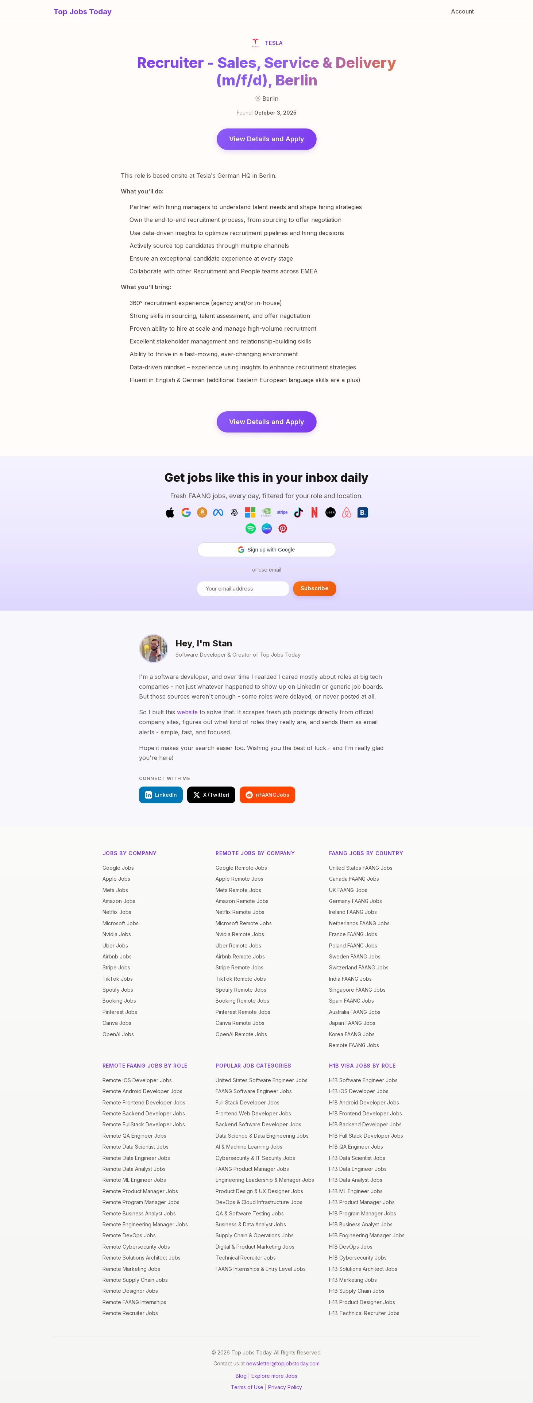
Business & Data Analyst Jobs (251, 1224)
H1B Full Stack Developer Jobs (366, 1136)
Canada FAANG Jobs (354, 879)
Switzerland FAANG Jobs (359, 967)
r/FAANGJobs (267, 795)
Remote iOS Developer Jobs (137, 1080)
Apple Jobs (116, 879)
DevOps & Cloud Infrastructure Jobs (259, 1202)
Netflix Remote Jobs (240, 912)
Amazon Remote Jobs (242, 901)
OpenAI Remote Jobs (241, 1034)
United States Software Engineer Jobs (262, 1080)
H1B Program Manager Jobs (362, 1213)
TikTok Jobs (118, 979)
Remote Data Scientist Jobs (136, 1146)
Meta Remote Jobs (238, 890)
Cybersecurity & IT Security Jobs (255, 1158)
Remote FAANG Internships (134, 1302)
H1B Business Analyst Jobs (361, 1224)
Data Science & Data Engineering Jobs (262, 1136)
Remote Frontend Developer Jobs (144, 1102)
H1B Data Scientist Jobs (357, 1158)
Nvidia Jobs (117, 934)
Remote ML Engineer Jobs (134, 1180)
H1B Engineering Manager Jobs (367, 1235)
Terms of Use (247, 1387)
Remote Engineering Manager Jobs (145, 1224)
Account (462, 11)
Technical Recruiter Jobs (246, 1257)
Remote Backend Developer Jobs (144, 1113)
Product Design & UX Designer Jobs (259, 1191)
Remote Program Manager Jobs (141, 1202)
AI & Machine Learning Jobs (249, 1146)
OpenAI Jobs (118, 1034)
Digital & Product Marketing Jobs (255, 1247)
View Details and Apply (266, 139)
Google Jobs (118, 868)
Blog (241, 1376)
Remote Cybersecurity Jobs (136, 1247)
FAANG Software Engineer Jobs (254, 1091)
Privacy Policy (285, 1387)
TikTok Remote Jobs (241, 979)
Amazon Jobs (119, 901)
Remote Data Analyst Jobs (134, 1169)
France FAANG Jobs (353, 934)
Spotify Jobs (118, 990)
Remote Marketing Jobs (131, 1269)
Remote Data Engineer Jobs (136, 1158)
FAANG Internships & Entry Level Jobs (261, 1269)
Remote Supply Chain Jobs (135, 1280)
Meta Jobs (115, 890)
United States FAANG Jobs (361, 868)
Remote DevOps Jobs (129, 1235)
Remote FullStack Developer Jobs (144, 1124)
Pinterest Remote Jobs (243, 1012)
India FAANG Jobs (350, 979)
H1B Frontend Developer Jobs (365, 1113)
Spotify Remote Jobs (241, 990)
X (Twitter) (211, 795)
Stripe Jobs (116, 967)
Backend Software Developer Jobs (258, 1124)
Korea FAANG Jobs (352, 1034)
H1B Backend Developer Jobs (365, 1124)
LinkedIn (161, 795)
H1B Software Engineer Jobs (363, 1080)
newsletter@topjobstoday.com (283, 1363)
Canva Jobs (117, 1023)
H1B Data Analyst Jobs (355, 1180)
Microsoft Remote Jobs (244, 923)
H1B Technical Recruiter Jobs (364, 1313)
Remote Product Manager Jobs (140, 1191)
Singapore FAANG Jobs (357, 990)
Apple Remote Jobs (239, 879)
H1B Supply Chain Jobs (357, 1291)
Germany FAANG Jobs (355, 901)
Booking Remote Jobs (242, 1001)
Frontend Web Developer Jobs (253, 1113)
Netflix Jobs (117, 912)
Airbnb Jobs (117, 956)
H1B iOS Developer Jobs (359, 1091)
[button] (266, 549)
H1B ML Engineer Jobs (356, 1191)
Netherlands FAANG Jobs (359, 923)
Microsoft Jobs (121, 923)
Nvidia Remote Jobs (240, 934)
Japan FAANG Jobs (352, 1023)
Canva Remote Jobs (240, 1023)
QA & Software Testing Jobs (250, 1213)
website (187, 712)
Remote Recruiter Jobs (130, 1313)
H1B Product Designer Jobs (362, 1302)
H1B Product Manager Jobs (362, 1202)
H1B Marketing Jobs (353, 1280)
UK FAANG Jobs (348, 890)
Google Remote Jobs (241, 868)
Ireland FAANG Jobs (353, 912)
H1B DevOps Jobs (350, 1247)
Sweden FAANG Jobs (355, 956)
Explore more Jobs (274, 1376)
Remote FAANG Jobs (354, 1045)
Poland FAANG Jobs (353, 945)
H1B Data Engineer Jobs (358, 1169)
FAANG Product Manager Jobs (252, 1169)
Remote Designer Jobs (130, 1291)
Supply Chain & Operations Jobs (255, 1235)
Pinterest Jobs (120, 1012)
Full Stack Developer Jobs (247, 1102)
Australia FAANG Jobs (355, 1012)
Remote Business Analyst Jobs (139, 1213)
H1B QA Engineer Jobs (356, 1146)
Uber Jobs (115, 945)
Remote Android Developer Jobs (142, 1091)
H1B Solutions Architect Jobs (363, 1269)
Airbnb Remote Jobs (240, 956)
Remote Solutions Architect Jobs (142, 1257)
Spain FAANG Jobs (351, 1001)
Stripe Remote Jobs (239, 967)
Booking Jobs (119, 1001)
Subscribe (315, 588)
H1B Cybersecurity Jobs (358, 1257)
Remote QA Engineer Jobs (134, 1136)
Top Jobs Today (83, 11)
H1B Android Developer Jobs (364, 1102)
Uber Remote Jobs (238, 945)
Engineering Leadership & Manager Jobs (265, 1180)
